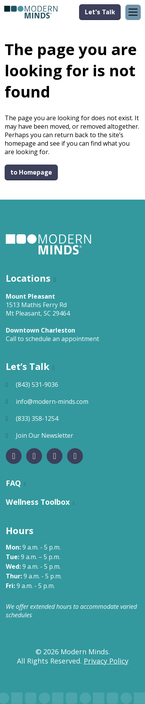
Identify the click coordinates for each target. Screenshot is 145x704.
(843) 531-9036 (37, 384)
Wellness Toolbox (38, 502)
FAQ (13, 483)
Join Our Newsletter (44, 435)
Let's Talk (100, 12)
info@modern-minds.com (52, 401)
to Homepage (31, 172)
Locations (28, 278)
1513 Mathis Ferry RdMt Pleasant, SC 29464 (38, 309)
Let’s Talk (27, 366)
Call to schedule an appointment (52, 338)
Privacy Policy (106, 660)
